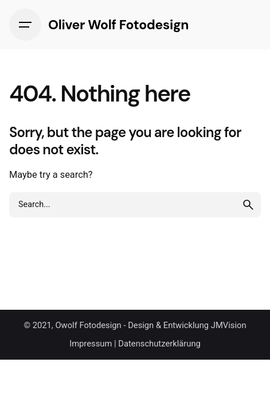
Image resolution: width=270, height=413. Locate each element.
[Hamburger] (25, 25)
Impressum (90, 343)
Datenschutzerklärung (159, 343)
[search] (248, 204)
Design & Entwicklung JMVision (187, 325)
